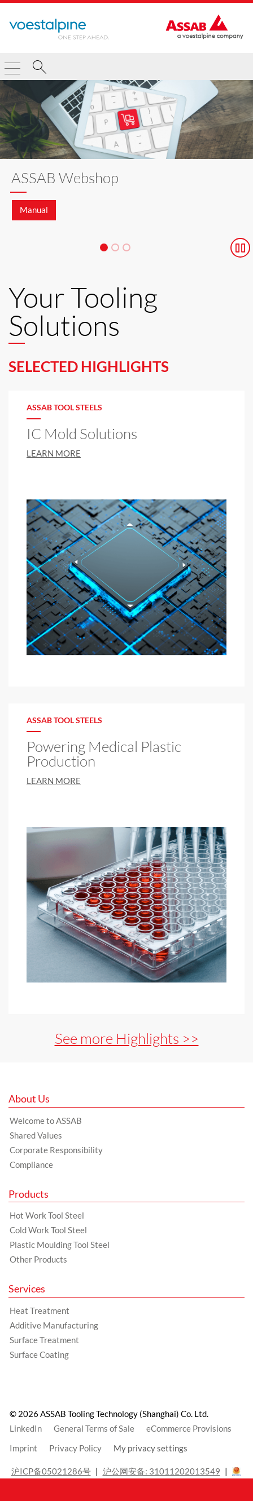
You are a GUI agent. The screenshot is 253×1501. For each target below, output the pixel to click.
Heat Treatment (39, 1310)
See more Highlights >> (127, 1038)
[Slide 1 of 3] (126, 156)
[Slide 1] (104, 247)
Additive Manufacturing (54, 1325)
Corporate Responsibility (56, 1150)
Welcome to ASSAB (46, 1120)
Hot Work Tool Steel (47, 1215)
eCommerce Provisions (189, 1428)
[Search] (39, 69)
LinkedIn (26, 1428)
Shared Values (36, 1135)
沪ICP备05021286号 (51, 1471)
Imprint (23, 1448)
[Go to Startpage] (59, 29)
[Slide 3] (126, 247)
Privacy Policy (75, 1448)
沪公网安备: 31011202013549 (161, 1471)
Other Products (38, 1259)
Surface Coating (39, 1354)
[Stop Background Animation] (240, 248)
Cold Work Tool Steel (48, 1230)
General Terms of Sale (94, 1428)
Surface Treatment (44, 1340)
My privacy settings (150, 1448)
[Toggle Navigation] (12, 63)
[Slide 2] (115, 247)
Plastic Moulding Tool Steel (60, 1244)
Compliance (31, 1164)
